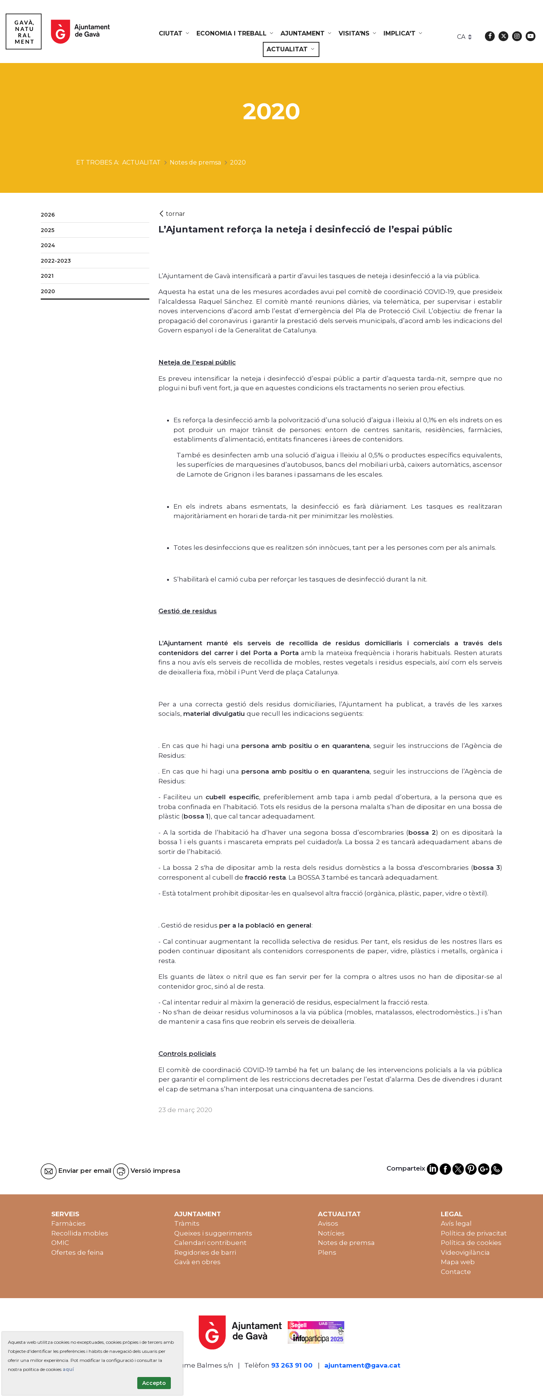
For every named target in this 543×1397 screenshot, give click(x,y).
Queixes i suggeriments (213, 1233)
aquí (68, 1369)
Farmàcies (68, 1223)
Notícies (331, 1233)
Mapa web (458, 1262)
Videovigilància (465, 1252)
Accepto (154, 1383)
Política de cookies (471, 1242)
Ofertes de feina (77, 1252)
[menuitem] (174, 33)
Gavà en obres (197, 1262)
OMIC (60, 1242)
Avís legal (456, 1223)
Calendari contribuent (210, 1242)
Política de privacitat (474, 1233)
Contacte (456, 1271)
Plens (327, 1252)
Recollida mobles (79, 1233)
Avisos (328, 1223)
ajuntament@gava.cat (362, 1365)
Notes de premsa (346, 1242)
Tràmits (186, 1223)
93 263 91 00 (292, 1365)
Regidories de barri (205, 1252)
